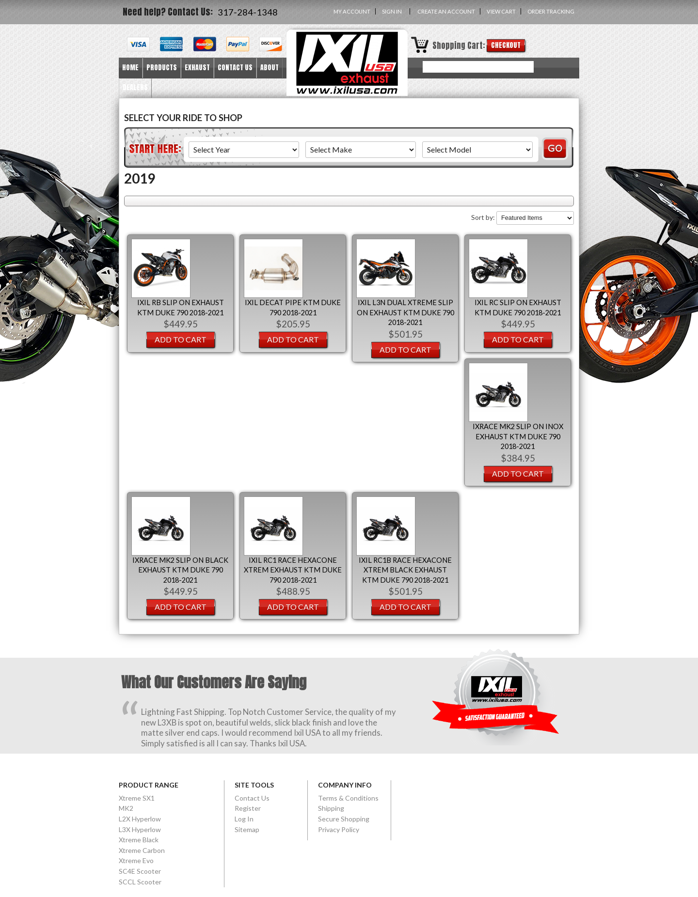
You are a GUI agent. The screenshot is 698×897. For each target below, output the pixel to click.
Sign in (392, 11)
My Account (351, 11)
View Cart (501, 11)
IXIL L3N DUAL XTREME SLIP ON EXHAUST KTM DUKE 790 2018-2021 (405, 312)
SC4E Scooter (140, 871)
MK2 (126, 808)
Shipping (331, 808)
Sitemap (247, 829)
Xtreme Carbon (142, 850)
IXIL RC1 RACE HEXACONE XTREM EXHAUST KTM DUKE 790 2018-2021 (293, 570)
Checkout (506, 45)
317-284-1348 (248, 12)
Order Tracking (550, 11)
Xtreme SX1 (137, 798)
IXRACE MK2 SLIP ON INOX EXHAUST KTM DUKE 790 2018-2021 (518, 436)
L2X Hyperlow (140, 819)
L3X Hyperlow (140, 829)
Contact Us (252, 798)
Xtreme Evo (136, 860)
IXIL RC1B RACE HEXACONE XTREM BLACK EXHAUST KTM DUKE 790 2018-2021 (405, 570)
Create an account (446, 11)
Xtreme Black (139, 839)
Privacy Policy (338, 829)
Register (248, 808)
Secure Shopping (343, 819)
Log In (244, 819)
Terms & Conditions (348, 798)
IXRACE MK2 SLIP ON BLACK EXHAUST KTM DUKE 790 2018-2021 (180, 570)
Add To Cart (180, 339)
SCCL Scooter (140, 882)
